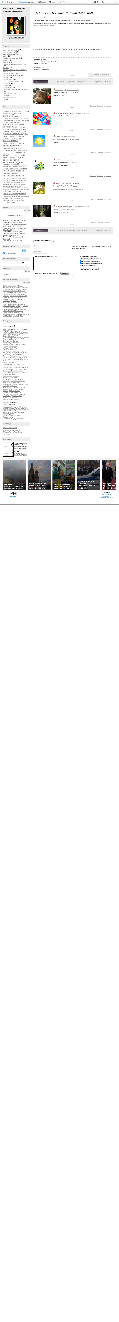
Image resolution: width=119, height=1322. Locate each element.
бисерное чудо (8, 93)
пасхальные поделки (13, 176)
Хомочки (19, 354)
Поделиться (105, 75)
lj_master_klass (8, 431)
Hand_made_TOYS (9, 354)
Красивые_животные (10, 346)
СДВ (21, 371)
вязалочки (6, 366)
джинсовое (19, 116)
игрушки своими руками (11, 58)
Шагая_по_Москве (23, 338)
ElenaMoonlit (7, 287)
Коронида (19, 306)
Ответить (93, 105)
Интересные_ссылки (10, 379)
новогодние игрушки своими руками (13, 144)
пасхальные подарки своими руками (13, 172)
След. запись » (82, 82)
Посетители (18, 453)
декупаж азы (9, 116)
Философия (7, 371)
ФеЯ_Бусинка (60, 160)
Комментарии (20, 8)
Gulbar (20, 287)
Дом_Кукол (6, 359)
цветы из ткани (9, 202)
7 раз (43, 67)
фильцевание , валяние (11, 75)
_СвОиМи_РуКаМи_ (9, 338)
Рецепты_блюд (8, 417)
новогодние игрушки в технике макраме (12, 140)
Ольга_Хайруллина (9, 312)
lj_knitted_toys (7, 432)
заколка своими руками (13, 124)
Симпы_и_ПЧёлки (21, 372)
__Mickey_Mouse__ (18, 389)
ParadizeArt (7, 407)
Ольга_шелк (20, 312)
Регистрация (24, 2)
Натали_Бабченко (20, 309)
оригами (6, 77)
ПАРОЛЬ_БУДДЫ (16, 329)
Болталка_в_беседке (10, 397)
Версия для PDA (106, 494)
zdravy (5, 334)
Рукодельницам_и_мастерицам (13, 419)
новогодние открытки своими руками (14, 154)
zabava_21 (6, 299)
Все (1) (27, 271)
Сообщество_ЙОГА (9, 374)
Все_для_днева (8, 381)
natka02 (16, 297)
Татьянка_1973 (24, 314)
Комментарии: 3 (18, 237)
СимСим (6, 314)
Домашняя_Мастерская (11, 343)
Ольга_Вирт (19, 311)
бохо (4, 113)
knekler (9, 294)
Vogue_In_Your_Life (9, 412)
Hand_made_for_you (9, 410)
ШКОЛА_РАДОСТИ (9, 367)
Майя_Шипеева (8, 309)
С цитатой (100, 105)
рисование (8, 186)
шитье (5, 56)
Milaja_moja (15, 289)
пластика (6, 95)
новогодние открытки (9, 153)
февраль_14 (21, 379)
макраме (6, 83)
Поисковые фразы (20, 455)
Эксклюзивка (15, 331)
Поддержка (95, 2)
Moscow (5, 391)
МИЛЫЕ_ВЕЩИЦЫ (14, 339)
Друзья (11, 8)
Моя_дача (6, 329)
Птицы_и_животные (9, 349)
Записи (5, 8)
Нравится (96, 75)
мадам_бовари (15, 366)
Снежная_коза (14, 314)
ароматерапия (8, 97)
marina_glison (14, 296)
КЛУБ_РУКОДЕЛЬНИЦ (10, 369)
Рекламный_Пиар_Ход (10, 357)
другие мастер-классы (10, 50)
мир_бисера (23, 357)
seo (4, 111)
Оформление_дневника (11, 384)
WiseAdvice (20, 412)
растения (16, 184)
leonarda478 (23, 294)
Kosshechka (7, 289)
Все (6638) (26, 282)
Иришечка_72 (20, 304)
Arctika (5, 286)
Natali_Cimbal (7, 291)
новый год (23, 165)
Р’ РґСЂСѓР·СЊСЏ (17, 38)
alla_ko (18, 292)
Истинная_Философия (10, 333)
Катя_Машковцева (9, 306)
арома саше (17, 111)
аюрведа (25, 111)
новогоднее (22, 133)
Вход (32, 2)
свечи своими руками (13, 189)
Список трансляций (10, 428)
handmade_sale (20, 387)
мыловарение (7, 87)
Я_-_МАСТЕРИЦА (12, 393)
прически (18, 182)
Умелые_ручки (24, 409)
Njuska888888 (17, 291)
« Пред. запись (60, 82)
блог (4, 99)
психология (6, 184)
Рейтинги (43, 2)
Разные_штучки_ (8, 344)
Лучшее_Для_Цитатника (11, 392)
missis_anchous (8, 297)
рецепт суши (22, 184)
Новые (108, 82)
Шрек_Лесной (7, 316)
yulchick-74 (22, 297)
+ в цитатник (58, 17)
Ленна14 (25, 306)
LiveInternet (7, 2)
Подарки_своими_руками (64, 113)
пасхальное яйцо (20, 169)
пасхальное (8, 169)
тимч (21, 316)
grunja (5, 294)
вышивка (6, 85)
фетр (11, 200)
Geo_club (6, 386)
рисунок (18, 187)
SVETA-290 (12, 292)
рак (11, 184)
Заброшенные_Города (10, 341)
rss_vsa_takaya (17, 432)
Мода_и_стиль (23, 333)
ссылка (76, 92)
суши (4, 191)
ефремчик (16, 316)
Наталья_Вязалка (9, 311)
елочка (21, 118)
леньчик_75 (59, 183)
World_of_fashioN (14, 391)
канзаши (7, 129)
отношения (22, 166)
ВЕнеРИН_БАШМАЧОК (18, 299)
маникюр (12, 134)
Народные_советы (14, 334)
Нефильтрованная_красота (20, 359)
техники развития (9, 52)
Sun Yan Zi (6, 239)
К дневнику (71, 82)
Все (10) (27, 210)
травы (9, 191)
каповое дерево (15, 129)
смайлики (53, 256)
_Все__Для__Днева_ (10, 348)
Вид (98, 2)
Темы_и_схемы (20, 344)
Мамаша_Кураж (8, 414)
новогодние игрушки (13, 136)
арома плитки (9, 111)
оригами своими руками (11, 167)
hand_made (13, 386)
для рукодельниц (8, 73)
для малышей (7, 79)
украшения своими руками (12, 192)
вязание (5, 62)
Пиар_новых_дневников (11, 376)
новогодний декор (11, 165)
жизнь (19, 122)
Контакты (106, 496)
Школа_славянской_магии (11, 415)
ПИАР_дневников (9, 372)
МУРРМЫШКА (18, 307)
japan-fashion (7, 389)
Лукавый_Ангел (8, 307)
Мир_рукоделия (21, 351)
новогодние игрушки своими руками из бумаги (15, 149)
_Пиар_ (5, 339)
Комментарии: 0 (17, 222)
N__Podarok (23, 289)
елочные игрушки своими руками (16, 121)
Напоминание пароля (39, 253)
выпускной (9, 113)
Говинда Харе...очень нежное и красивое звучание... (14, 234)
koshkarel (15, 294)
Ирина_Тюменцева (9, 304)
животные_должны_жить (11, 382)
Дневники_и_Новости (22, 356)
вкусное (5, 60)
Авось (53, 2)
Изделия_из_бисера (20, 353)
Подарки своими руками (4, 11)
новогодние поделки (13, 162)
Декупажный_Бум (22, 367)
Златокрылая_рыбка (10, 302)
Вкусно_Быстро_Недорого (11, 399)
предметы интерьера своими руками (15, 64)
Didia (14, 286)
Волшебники (23, 369)
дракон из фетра (13, 118)
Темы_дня (14, 407)
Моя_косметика (8, 353)
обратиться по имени (71, 90)
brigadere (24, 292)
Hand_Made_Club (9, 387)
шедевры (6, 274)
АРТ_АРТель (22, 407)
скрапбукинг (24, 189)
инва (15, 127)
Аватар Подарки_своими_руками (16, 25)
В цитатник (107, 105)
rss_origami (6, 434)
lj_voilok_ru (16, 431)
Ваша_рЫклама (8, 336)
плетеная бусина (8, 178)
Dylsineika (20, 286)
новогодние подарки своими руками (13, 158)
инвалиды (21, 127)
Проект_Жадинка (19, 394)
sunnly (57, 136)
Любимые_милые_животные (12, 361)
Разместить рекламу (106, 497)
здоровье (8, 126)
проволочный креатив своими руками (15, 89)
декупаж (16, 113)
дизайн (5, 118)
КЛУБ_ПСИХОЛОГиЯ (10, 377)
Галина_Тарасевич (9, 301)
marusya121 (23, 296)
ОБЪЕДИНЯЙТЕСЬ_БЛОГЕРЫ (13, 364)
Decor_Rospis (23, 384)
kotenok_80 (59, 90)
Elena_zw (15, 287)
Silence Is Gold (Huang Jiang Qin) (14, 220)
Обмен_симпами (19, 381)
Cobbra (10, 286)
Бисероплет (15, 371)
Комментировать (40, 81)
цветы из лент (19, 200)
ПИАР (16, 336)
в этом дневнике (10, 253)
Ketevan (25, 287)
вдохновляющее (8, 54)
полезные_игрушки (9, 351)
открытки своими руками (11, 81)
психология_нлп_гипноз (11, 409)
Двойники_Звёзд (8, 356)
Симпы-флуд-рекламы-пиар (12, 396)
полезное (6, 68)
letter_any (6, 296)
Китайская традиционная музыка (15, 224)
